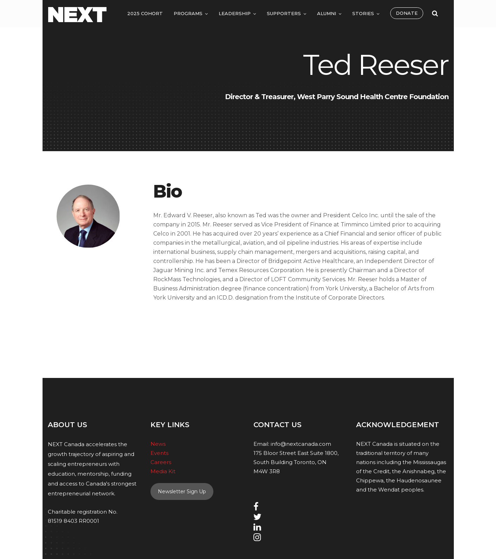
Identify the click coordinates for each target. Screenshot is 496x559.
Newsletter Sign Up (182, 491)
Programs (188, 13)
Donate (407, 13)
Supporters (284, 13)
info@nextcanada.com (301, 444)
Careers (160, 462)
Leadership (235, 13)
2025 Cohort (145, 13)
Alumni (326, 13)
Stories (363, 13)
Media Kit (162, 471)
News (158, 444)
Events (159, 453)
